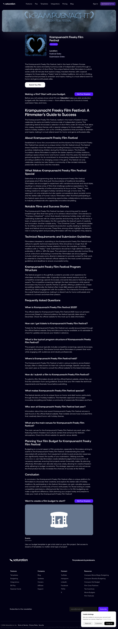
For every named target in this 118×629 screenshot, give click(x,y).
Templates (14, 575)
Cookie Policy (107, 619)
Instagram (64, 578)
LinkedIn (64, 582)
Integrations (14, 582)
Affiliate (41, 585)
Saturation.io (30, 459)
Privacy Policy (33, 625)
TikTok (63, 589)
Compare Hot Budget (92, 582)
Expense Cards (15, 589)
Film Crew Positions (91, 585)
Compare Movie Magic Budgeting (96, 575)
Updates (41, 578)
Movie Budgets (89, 592)
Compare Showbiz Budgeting (95, 578)
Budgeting (14, 578)
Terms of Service (23, 625)
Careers (40, 582)
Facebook (64, 585)
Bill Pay (13, 585)
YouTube (64, 575)
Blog (39, 575)
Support (40, 589)
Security (41, 625)
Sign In (95, 4)
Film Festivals (89, 596)
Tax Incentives (89, 589)
